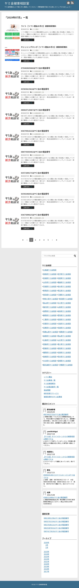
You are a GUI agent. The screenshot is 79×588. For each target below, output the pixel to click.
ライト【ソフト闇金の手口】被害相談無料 (38, 26)
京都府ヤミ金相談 (49, 323)
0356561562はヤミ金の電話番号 (35, 89)
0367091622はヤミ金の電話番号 (35, 130)
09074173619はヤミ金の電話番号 (56, 531)
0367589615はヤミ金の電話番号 (35, 214)
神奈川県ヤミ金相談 (50, 299)
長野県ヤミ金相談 (49, 311)
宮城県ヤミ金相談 (49, 278)
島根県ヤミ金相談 (49, 336)
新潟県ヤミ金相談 (65, 299)
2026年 (46, 542)
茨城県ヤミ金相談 (49, 286)
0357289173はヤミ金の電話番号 (35, 172)
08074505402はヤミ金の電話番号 (35, 151)
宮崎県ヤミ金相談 (64, 360)
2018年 (46, 569)
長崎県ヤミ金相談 (49, 356)
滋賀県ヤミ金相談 (64, 319)
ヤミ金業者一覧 (49, 380)
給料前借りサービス (51, 393)
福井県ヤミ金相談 (49, 307)
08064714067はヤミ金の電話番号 (35, 110)
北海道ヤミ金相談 (49, 270)
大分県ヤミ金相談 (49, 360)
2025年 (46, 551)
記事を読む (27, 40)
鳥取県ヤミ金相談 (65, 332)
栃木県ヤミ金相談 (64, 286)
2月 (46, 545)
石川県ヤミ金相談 (64, 303)
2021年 (46, 561)
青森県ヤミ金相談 (49, 274)
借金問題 (47, 390)
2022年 (46, 559)
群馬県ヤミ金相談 (49, 290)
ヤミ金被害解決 (49, 383)
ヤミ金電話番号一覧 (38, 71)
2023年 (46, 556)
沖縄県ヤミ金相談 (65, 365)
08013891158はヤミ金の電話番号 (56, 518)
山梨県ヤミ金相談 (64, 307)
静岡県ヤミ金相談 (49, 315)
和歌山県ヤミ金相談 (50, 332)
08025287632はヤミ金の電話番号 (56, 528)
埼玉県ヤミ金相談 (64, 290)
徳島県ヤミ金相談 (49, 344)
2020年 (46, 564)
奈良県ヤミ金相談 (64, 327)
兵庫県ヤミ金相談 (49, 327)
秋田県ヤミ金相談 (64, 278)
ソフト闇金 (35, 29)
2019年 (46, 566)
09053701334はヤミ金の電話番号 (56, 521)
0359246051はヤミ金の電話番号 (35, 193)
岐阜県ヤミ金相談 (64, 311)
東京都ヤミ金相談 (49, 294)
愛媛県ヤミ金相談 (49, 348)
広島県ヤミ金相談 (49, 340)
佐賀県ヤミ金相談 (64, 352)
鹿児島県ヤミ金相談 (50, 365)
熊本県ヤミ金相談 (64, 356)
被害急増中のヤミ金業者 (53, 396)
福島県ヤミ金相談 (64, 282)
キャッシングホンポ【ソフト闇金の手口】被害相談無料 (44, 47)
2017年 (46, 571)
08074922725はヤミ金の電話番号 (55, 414)
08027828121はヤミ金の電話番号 (56, 524)
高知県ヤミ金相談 (64, 348)
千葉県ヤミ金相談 (64, 294)
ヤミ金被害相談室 (17, 3)
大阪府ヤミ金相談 (64, 323)
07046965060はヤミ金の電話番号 (35, 68)
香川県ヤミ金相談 (64, 344)
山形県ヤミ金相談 (49, 282)
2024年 (46, 554)
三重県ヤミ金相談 (49, 319)
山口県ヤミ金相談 (64, 340)
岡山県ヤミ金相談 (64, 336)
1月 (46, 547)
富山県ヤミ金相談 (49, 303)
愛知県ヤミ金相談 (64, 315)
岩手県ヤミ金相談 (64, 274)
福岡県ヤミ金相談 (49, 352)
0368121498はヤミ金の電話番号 (55, 497)
